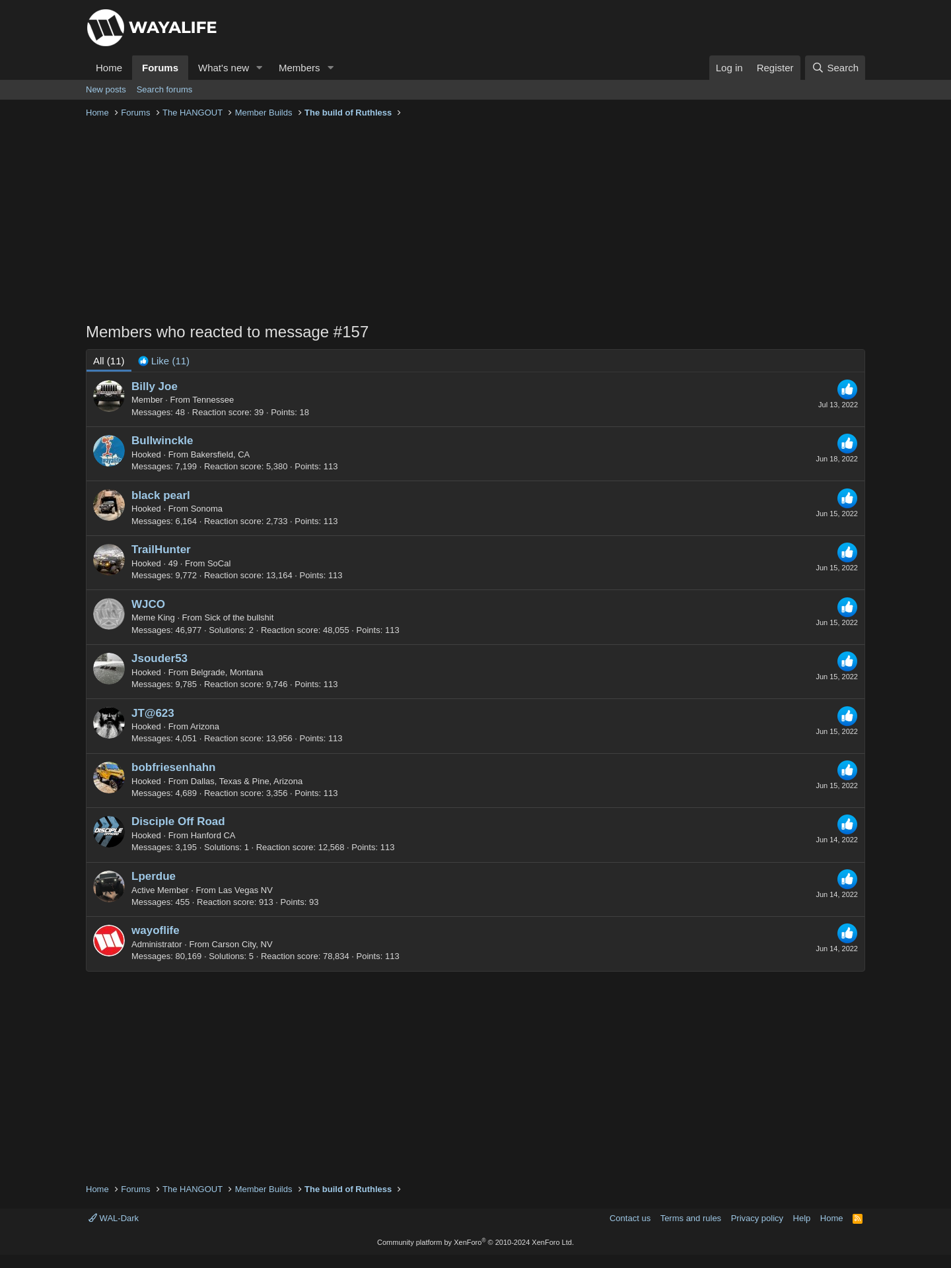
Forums (160, 67)
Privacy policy (757, 1218)
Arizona (204, 726)
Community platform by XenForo (475, 1242)
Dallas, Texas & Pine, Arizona (247, 781)
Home (109, 67)
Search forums (165, 89)
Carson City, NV (241, 944)
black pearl (160, 495)
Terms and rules (690, 1218)
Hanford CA (213, 835)
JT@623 (152, 713)
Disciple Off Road (178, 821)
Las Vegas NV (246, 890)
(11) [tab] (109, 360)
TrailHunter (161, 549)
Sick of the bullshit (239, 617)
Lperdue (153, 876)
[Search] (835, 67)
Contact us (630, 1218)
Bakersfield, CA (220, 454)
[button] (259, 67)
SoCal (218, 563)
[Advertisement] (475, 221)
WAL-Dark (113, 1218)
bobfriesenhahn (173, 767)
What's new (223, 67)
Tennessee (213, 400)
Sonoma (207, 509)
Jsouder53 (159, 658)
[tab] (164, 361)
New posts (106, 89)
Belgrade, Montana (227, 672)
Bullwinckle (162, 440)
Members (299, 67)
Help (802, 1218)
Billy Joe (154, 386)
